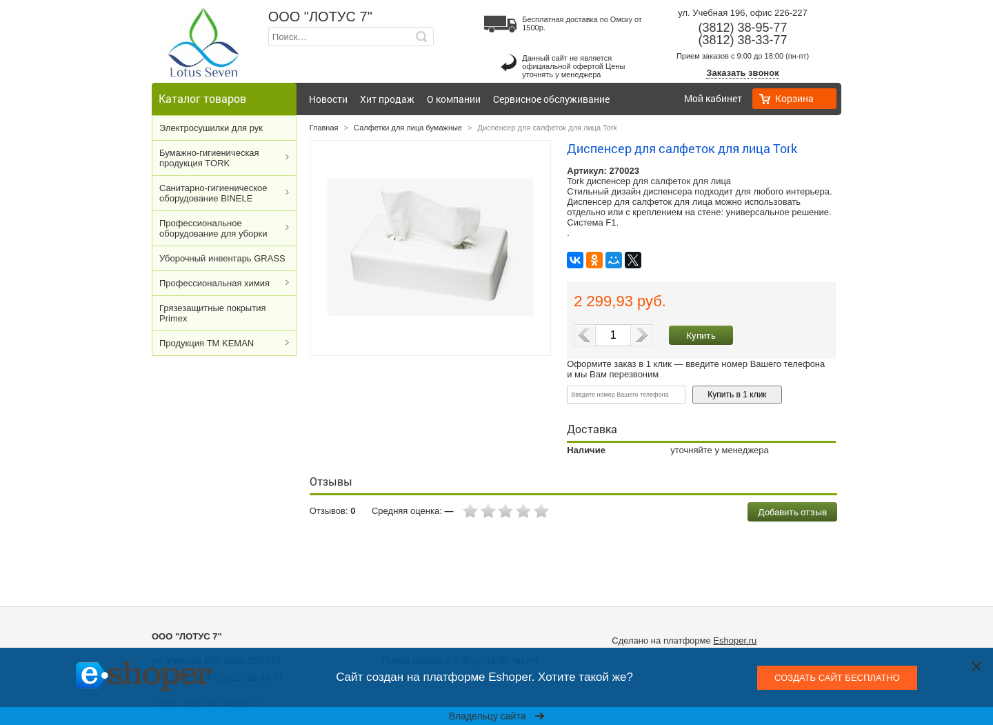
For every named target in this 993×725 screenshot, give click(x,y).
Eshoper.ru (734, 640)
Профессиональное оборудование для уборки (213, 228)
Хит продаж (387, 99)
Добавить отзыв (792, 512)
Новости (328, 99)
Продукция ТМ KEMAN (206, 343)
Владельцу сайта (497, 716)
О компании (454, 99)
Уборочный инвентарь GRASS (222, 258)
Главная (324, 127)
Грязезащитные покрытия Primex (212, 313)
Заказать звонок (742, 73)
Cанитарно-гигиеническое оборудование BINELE (213, 193)
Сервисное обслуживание (551, 99)
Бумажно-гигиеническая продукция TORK (209, 158)
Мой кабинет (713, 98)
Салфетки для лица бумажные (408, 127)
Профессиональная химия (214, 283)
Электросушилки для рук (211, 128)
